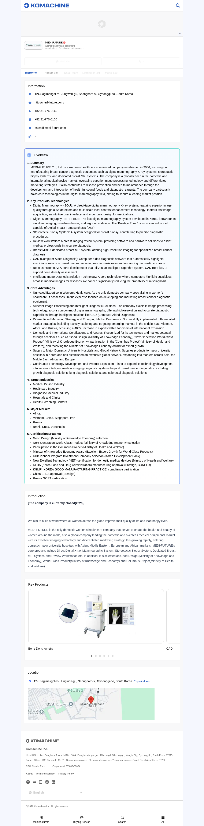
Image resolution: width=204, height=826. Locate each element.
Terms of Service (45, 773)
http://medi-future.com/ (49, 102)
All (163, 820)
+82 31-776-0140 (46, 111)
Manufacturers (41, 820)
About (29, 773)
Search (122, 820)
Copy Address (142, 681)
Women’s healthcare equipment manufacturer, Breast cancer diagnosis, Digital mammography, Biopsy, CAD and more (64, 47)
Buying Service (81, 820)
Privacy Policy (66, 773)
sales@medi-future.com (50, 128)
